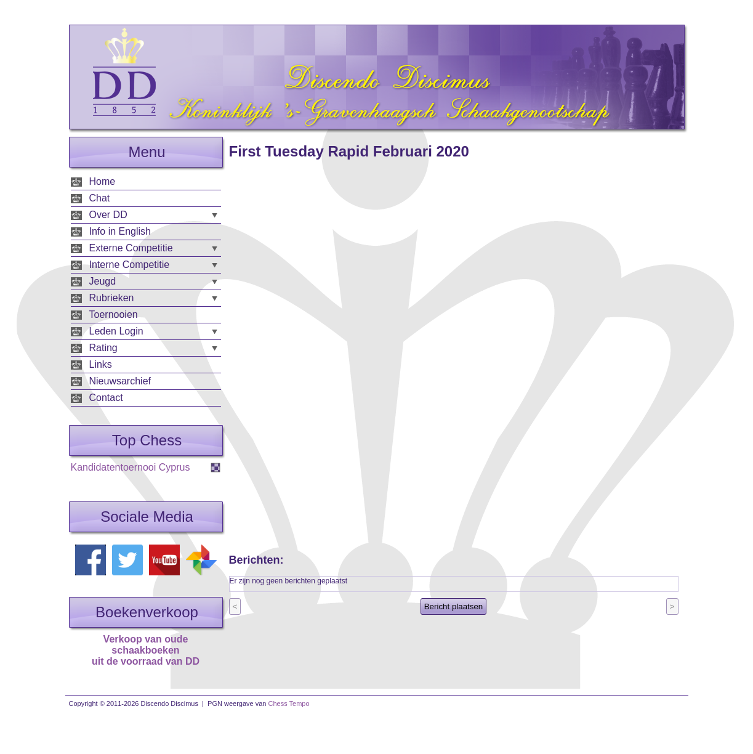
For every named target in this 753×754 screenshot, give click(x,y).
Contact (106, 397)
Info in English (120, 231)
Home (102, 181)
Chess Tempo (289, 703)
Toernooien (113, 314)
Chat (99, 198)
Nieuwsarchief (120, 381)
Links (100, 364)
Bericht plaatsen (453, 606)
